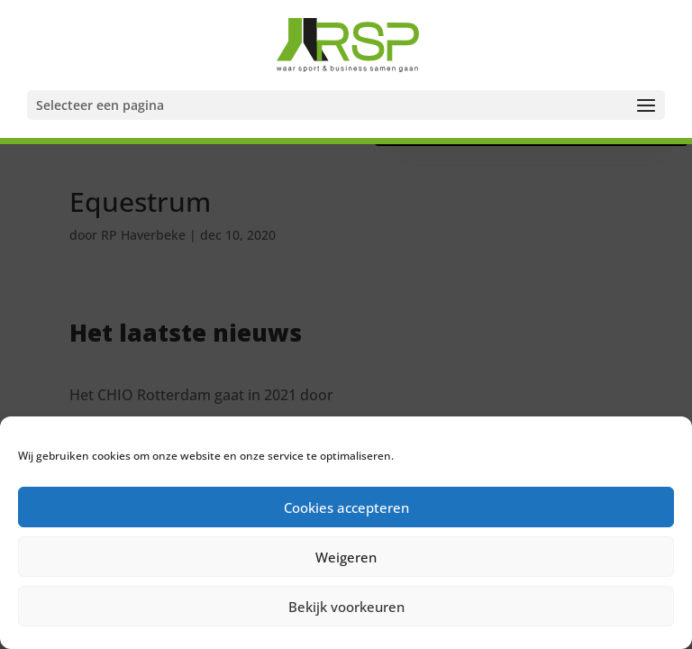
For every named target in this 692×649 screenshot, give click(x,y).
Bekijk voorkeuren (346, 607)
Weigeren (346, 557)
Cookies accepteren (346, 507)
